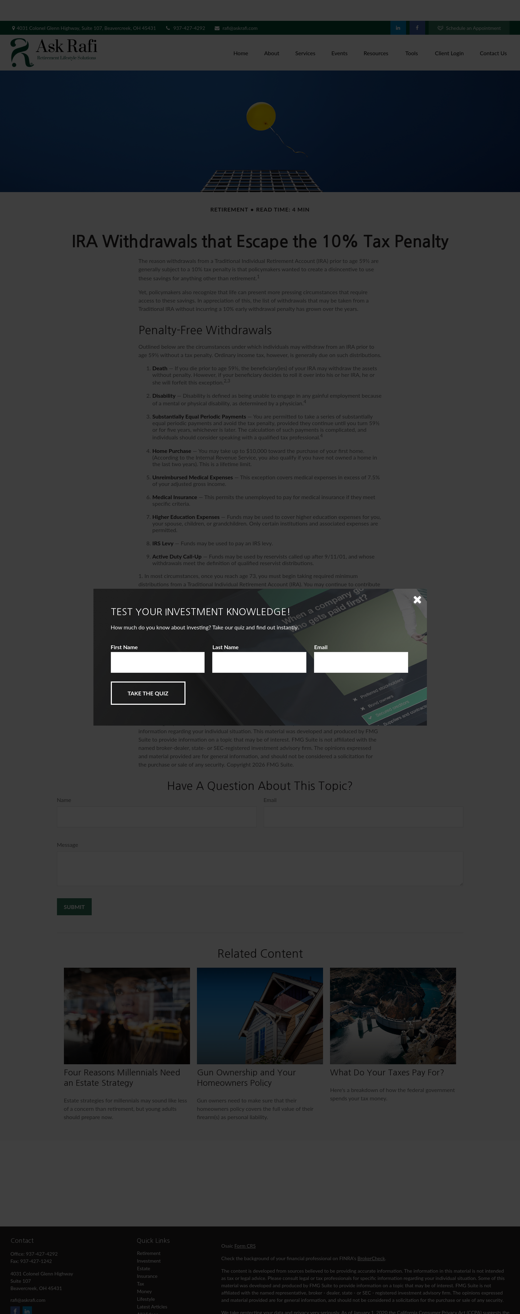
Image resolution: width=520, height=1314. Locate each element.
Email (321, 647)
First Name (124, 647)
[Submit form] (148, 693)
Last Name (225, 647)
